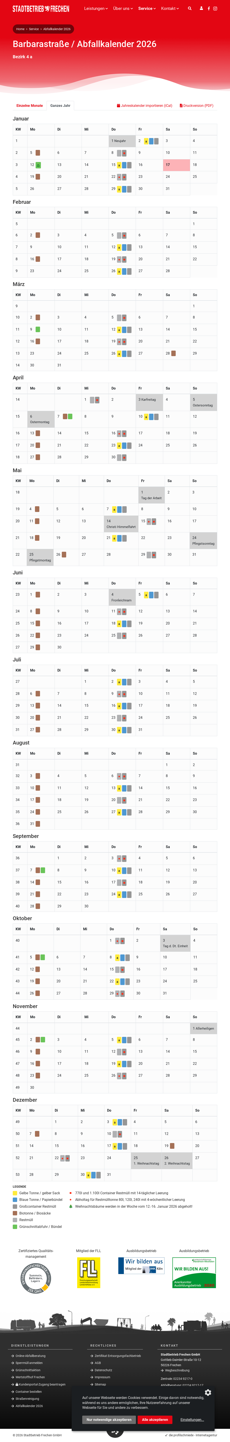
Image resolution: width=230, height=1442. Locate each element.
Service (145, 8)
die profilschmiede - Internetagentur (193, 1435)
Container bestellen (29, 1391)
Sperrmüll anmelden (29, 1363)
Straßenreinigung (27, 1398)
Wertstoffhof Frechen (30, 1377)
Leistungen (94, 8)
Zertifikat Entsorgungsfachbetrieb (118, 1355)
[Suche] (189, 8)
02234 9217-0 (182, 1378)
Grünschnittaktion (28, 1370)
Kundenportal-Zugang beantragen (41, 1384)
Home (20, 29)
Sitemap (100, 1384)
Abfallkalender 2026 (57, 29)
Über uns (121, 8)
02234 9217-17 (193, 1385)
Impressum (102, 1377)
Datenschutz (103, 1370)
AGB (98, 1363)
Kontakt (168, 8)
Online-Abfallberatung (31, 1355)
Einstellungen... (192, 1420)
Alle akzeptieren (155, 1420)
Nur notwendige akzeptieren (109, 1420)
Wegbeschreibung (177, 1370)
